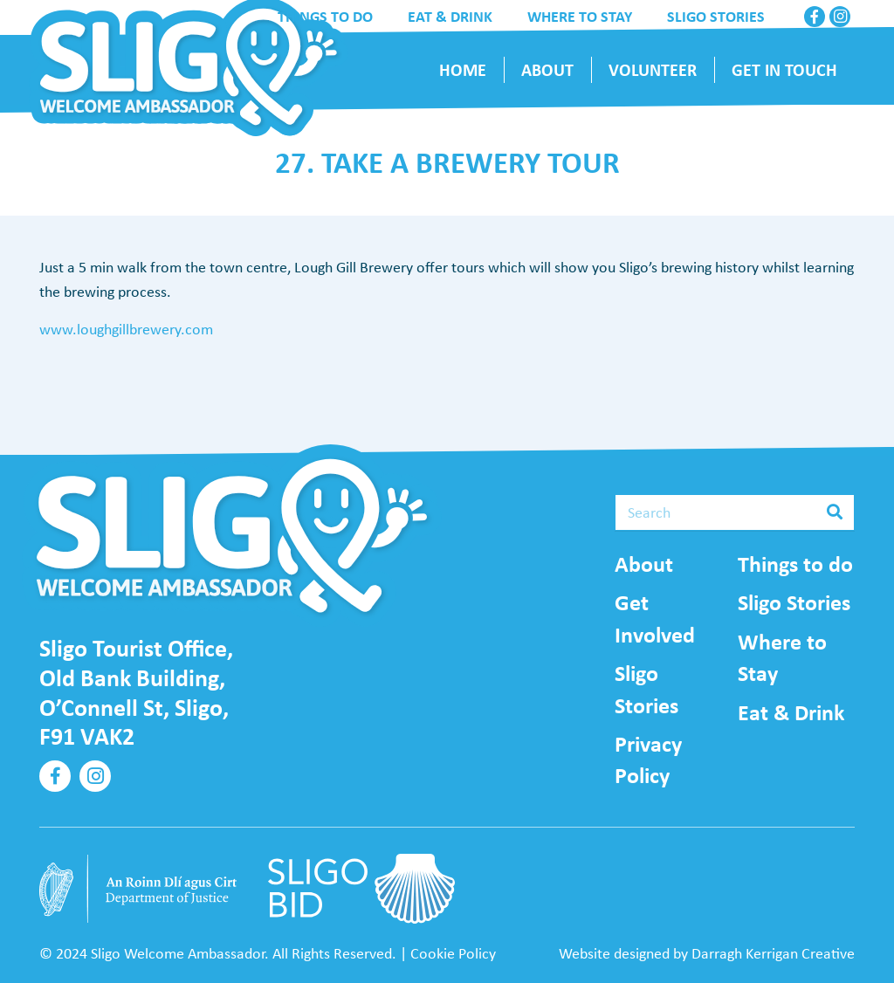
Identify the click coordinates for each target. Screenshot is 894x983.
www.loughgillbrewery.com (126, 329)
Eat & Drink (791, 712)
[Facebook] (814, 16)
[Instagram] (839, 16)
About (644, 564)
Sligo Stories (794, 602)
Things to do (795, 564)
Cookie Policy (453, 953)
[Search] (735, 512)
